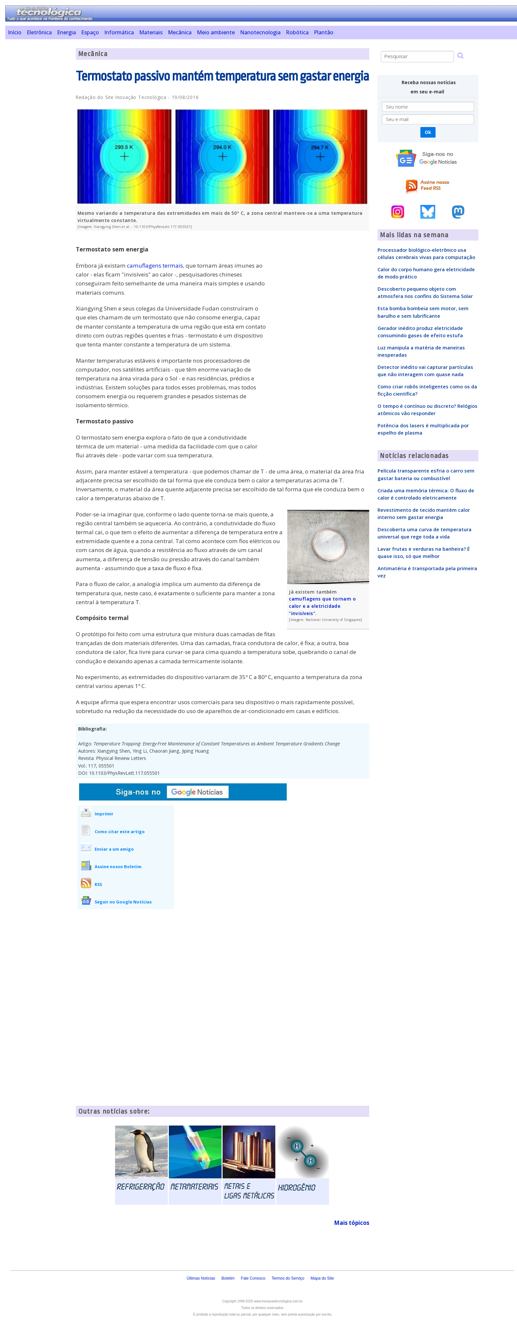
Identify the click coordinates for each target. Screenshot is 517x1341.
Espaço (90, 32)
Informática (119, 32)
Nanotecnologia (260, 32)
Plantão (323, 32)
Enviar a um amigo (114, 849)
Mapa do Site (322, 1278)
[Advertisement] (38, 147)
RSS (98, 884)
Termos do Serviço (288, 1278)
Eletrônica (39, 32)
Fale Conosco (253, 1278)
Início (14, 32)
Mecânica (180, 32)
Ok (428, 132)
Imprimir (104, 814)
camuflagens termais (155, 265)
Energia (66, 32)
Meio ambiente (216, 32)
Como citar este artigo (120, 831)
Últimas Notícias (201, 1278)
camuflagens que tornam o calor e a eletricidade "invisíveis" (322, 606)
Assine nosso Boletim (118, 866)
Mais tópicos (351, 1223)
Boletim (228, 1278)
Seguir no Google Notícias (123, 902)
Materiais (151, 32)
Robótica (297, 32)
